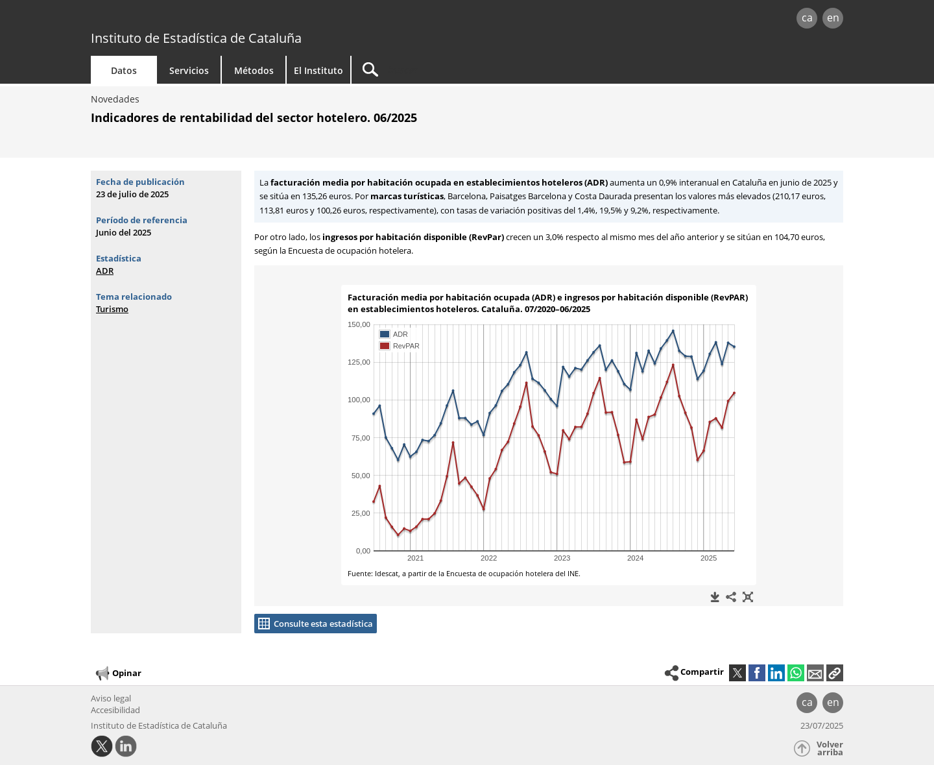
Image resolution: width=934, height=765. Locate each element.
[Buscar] (462, 70)
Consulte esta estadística (323, 623)
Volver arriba (830, 748)
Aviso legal (111, 698)
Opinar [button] (117, 673)
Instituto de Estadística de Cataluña (196, 38)
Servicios (189, 70)
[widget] (549, 435)
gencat (241, 19)
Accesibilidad (115, 710)
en (833, 17)
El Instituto (318, 70)
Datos (124, 70)
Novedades (115, 99)
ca (807, 17)
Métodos (254, 70)
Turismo (112, 309)
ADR (105, 270)
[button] (834, 672)
